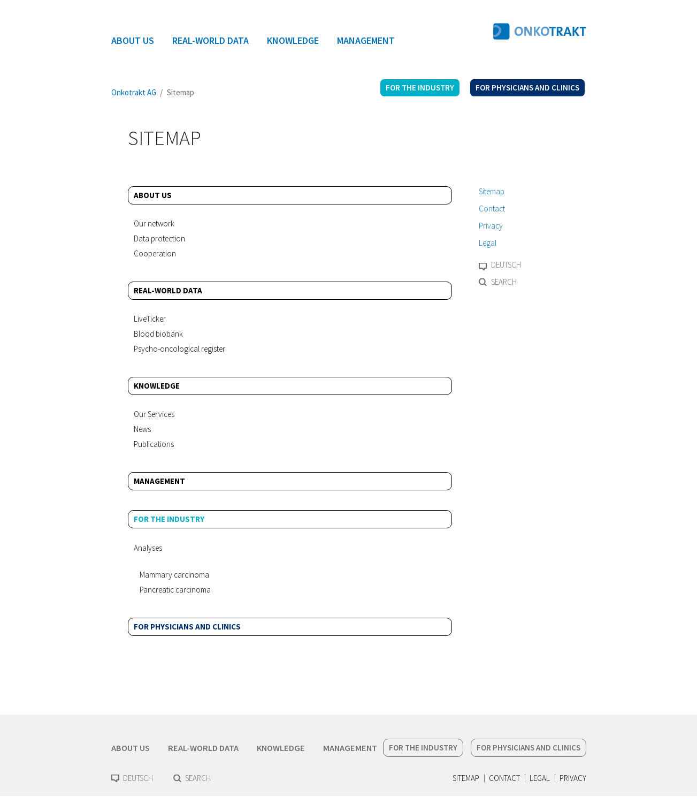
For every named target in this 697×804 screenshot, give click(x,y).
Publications (154, 444)
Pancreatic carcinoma (175, 590)
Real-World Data (168, 290)
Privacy (491, 226)
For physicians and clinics (187, 626)
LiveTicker (150, 319)
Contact (492, 208)
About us (153, 195)
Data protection (159, 238)
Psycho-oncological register (179, 349)
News (142, 429)
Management (159, 481)
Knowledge (157, 386)
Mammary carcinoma (174, 575)
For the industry (169, 519)
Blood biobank (158, 334)
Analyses (148, 548)
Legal (487, 243)
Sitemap (491, 191)
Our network (154, 223)
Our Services (154, 414)
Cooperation (155, 253)
